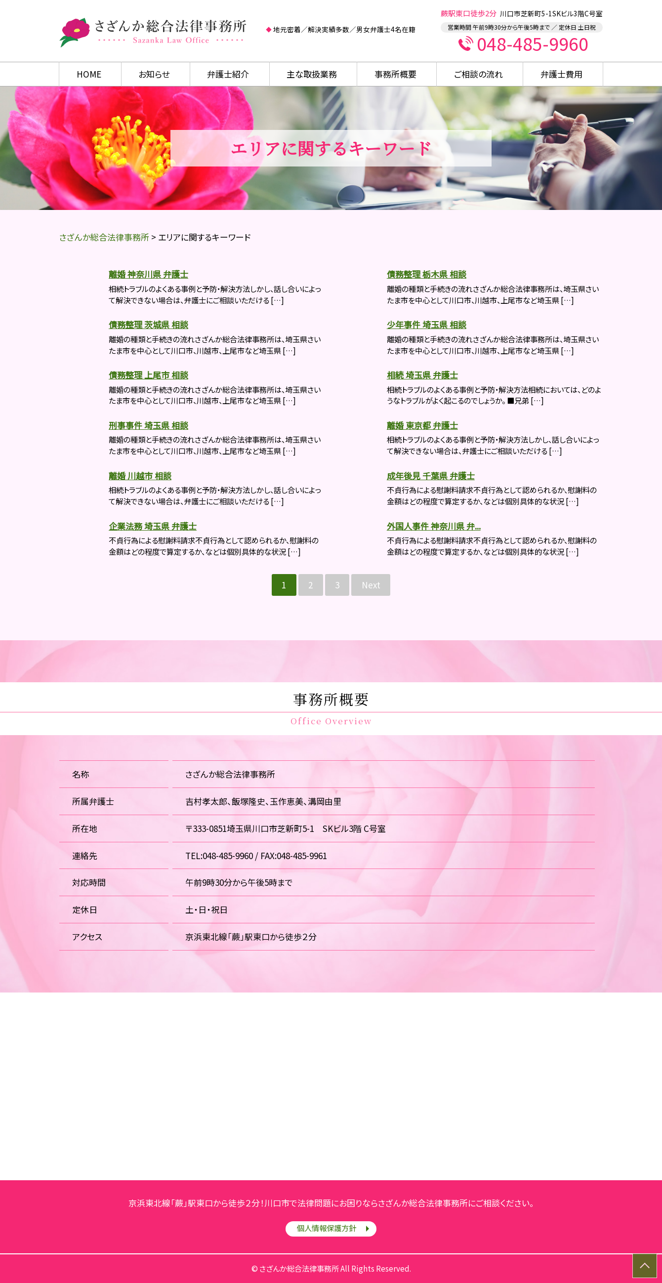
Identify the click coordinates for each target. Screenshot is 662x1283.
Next (371, 585)
